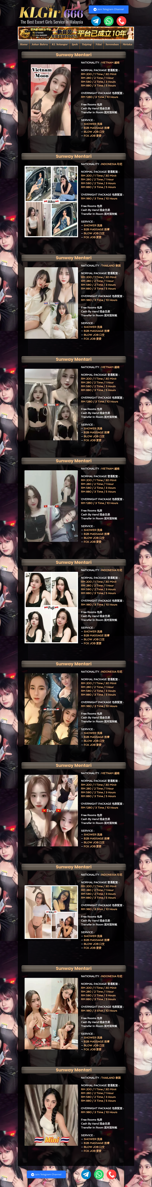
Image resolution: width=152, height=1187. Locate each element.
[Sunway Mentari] (73, 55)
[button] (40, 44)
